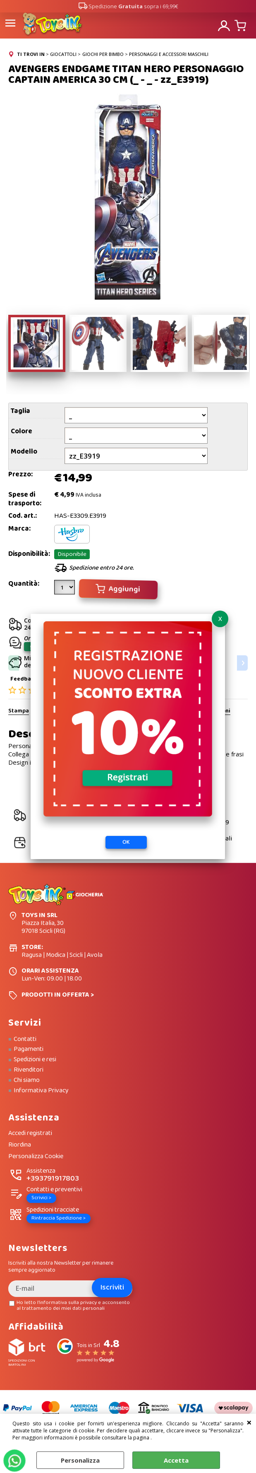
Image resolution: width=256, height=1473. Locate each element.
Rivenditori (28, 1070)
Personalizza (80, 1460)
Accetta (176, 1460)
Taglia (20, 411)
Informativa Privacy (41, 1091)
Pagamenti (28, 1049)
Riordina (19, 1145)
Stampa (18, 711)
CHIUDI (249, 1422)
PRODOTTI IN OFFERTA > (58, 995)
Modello (24, 451)
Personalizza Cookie (35, 1156)
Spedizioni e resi (35, 1060)
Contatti (25, 1039)
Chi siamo (27, 1080)
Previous (13, 663)
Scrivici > (41, 1197)
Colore (21, 431)
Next (242, 663)
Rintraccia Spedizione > (58, 1218)
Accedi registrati (30, 1133)
